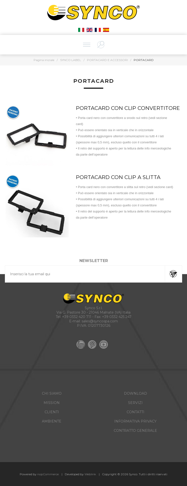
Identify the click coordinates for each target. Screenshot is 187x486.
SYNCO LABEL (70, 60)
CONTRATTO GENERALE (135, 430)
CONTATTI (135, 412)
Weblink (90, 474)
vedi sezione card (159, 187)
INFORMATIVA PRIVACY (135, 421)
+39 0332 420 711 (76, 317)
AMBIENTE (51, 421)
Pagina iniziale (44, 60)
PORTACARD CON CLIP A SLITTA (118, 177)
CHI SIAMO (52, 393)
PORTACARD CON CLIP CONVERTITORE (128, 108)
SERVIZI (135, 403)
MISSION (52, 403)
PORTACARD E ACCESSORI (107, 60)
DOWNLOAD (135, 393)
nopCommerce (48, 474)
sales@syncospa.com (100, 321)
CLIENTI (52, 412)
